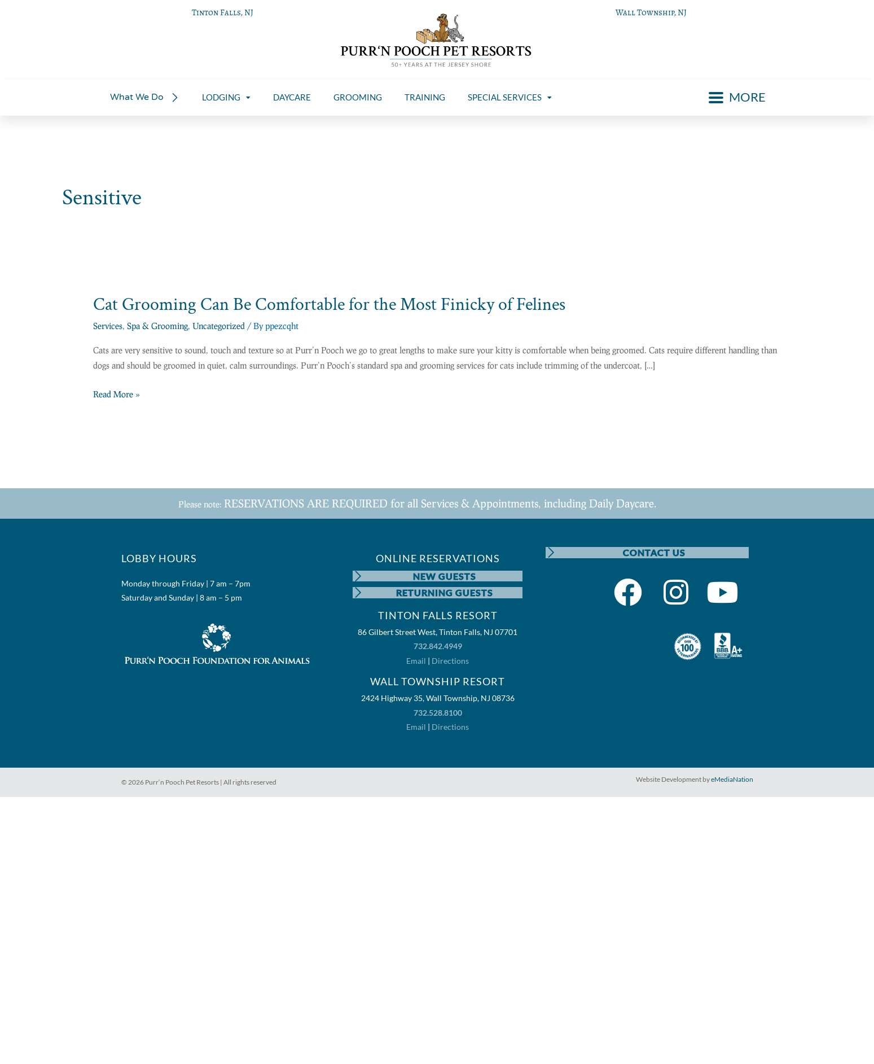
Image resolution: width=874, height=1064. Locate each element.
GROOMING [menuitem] (357, 97)
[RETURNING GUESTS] (358, 593)
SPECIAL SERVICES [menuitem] (510, 97)
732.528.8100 (438, 713)
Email (416, 661)
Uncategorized (218, 326)
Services (107, 326)
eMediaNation (732, 780)
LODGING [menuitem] (226, 97)
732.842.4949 (438, 647)
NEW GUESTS (444, 576)
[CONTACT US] (551, 552)
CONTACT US (654, 552)
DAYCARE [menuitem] (292, 97)
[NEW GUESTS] (358, 576)
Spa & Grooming (157, 326)
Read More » (116, 394)
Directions (450, 661)
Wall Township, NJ (651, 12)
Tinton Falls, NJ (222, 12)
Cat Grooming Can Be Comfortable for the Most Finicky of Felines (329, 304)
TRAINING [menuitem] (425, 97)
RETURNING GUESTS (444, 593)
